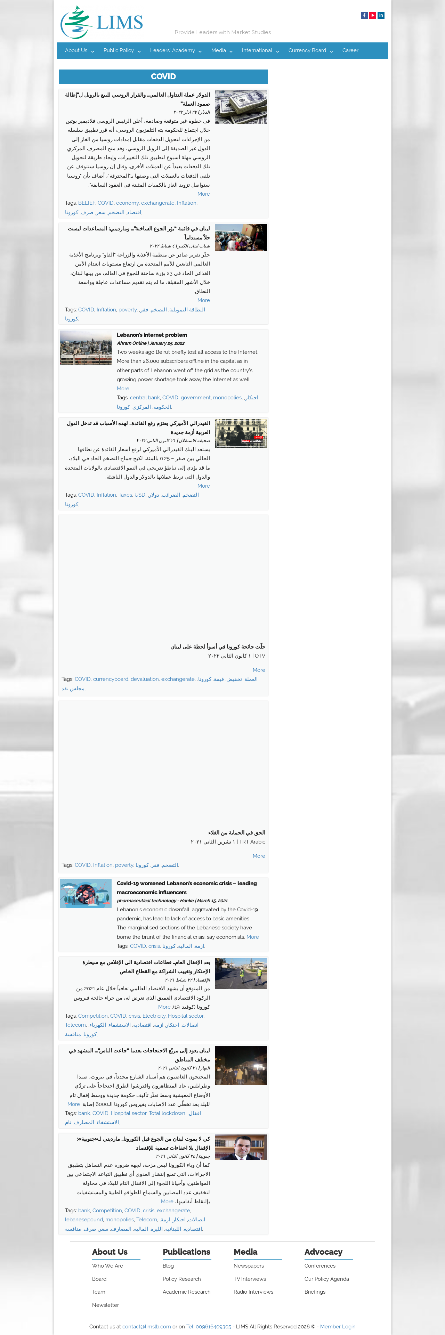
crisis (154, 946)
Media (218, 50)
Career (350, 50)
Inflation (186, 203)
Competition (93, 1016)
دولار (154, 495)
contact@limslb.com (146, 1327)
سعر (101, 212)
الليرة (157, 1229)
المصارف (84, 1122)
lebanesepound (84, 1219)
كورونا (71, 212)
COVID (106, 203)
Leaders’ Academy (172, 50)
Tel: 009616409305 (208, 1327)
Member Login (338, 1327)
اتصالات (190, 1025)
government (196, 397)
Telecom (75, 1025)
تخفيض (234, 679)
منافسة (73, 1034)
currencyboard (110, 679)
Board (99, 1279)
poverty (128, 310)
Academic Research (187, 1292)
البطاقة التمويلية (187, 310)
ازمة (199, 946)
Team (98, 1292)
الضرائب (171, 495)
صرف (87, 212)
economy (127, 203)
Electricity (154, 1016)
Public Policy (119, 50)
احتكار (251, 397)
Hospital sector (185, 1016)
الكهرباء (97, 1025)
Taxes (125, 495)
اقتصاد (134, 212)
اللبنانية (173, 1229)
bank (84, 1113)
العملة (251, 679)
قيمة (219, 679)
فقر (144, 310)
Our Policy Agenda (327, 1279)
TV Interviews (250, 1279)
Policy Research (182, 1279)
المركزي (141, 407)
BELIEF (86, 203)
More (203, 194)
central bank (145, 397)
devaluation (145, 679)
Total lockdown (167, 1113)
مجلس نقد (73, 688)
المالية (185, 946)
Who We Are (107, 1266)
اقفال (195, 1113)
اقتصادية (142, 1025)
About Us (76, 50)
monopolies (227, 397)
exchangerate (158, 203)
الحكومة (162, 407)
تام (68, 1122)
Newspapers (249, 1266)
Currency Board (307, 50)
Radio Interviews (253, 1292)
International (257, 50)
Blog (168, 1266)
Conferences (320, 1266)
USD (140, 495)
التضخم (116, 212)
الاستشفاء (119, 1025)
